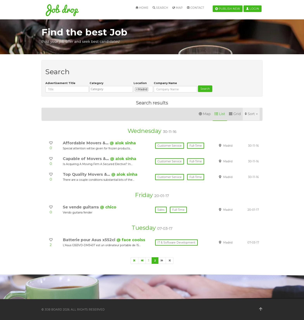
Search (160, 7)
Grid (235, 114)
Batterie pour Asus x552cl (90, 239)
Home (142, 7)
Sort (251, 114)
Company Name (165, 83)
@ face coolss (131, 239)
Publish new (227, 8)
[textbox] (112, 89)
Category (96, 83)
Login (252, 8)
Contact (195, 7)
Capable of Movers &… (86, 158)
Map (177, 7)
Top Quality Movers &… (87, 174)
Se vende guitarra (81, 207)
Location (140, 83)
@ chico (108, 207)
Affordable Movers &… (86, 143)
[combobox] (111, 89)
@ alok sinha (123, 143)
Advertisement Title (60, 83)
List (220, 114)
